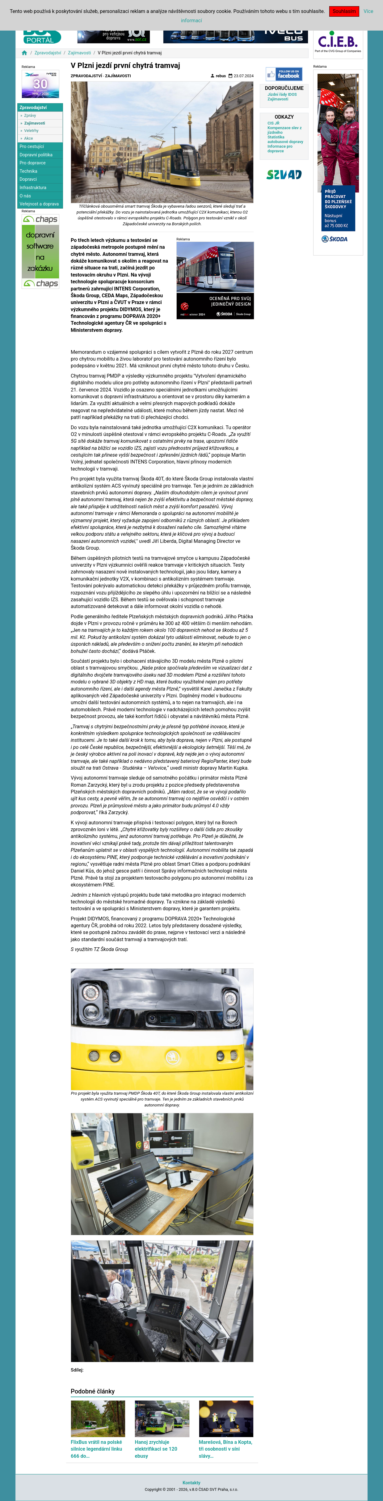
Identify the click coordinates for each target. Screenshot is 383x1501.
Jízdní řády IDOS (282, 94)
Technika (28, 171)
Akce (28, 138)
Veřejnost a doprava (39, 204)
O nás (25, 196)
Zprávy (30, 115)
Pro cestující (31, 146)
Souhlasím (344, 11)
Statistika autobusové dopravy (285, 139)
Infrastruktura (32, 187)
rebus (218, 75)
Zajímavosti (79, 53)
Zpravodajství (48, 53)
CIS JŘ (273, 123)
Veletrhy (31, 130)
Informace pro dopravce (280, 148)
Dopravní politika (36, 155)
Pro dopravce (32, 163)
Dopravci (28, 179)
